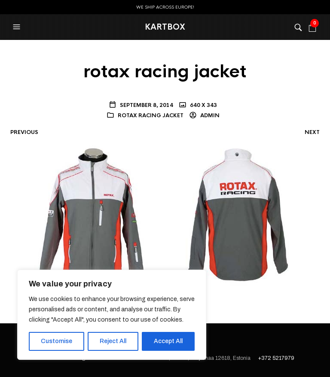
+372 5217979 (276, 358)
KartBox (165, 27)
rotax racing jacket (150, 115)
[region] (111, 315)
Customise (56, 341)
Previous (24, 132)
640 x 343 (203, 105)
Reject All (113, 341)
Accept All (168, 341)
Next (312, 132)
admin (209, 115)
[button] (17, 27)
